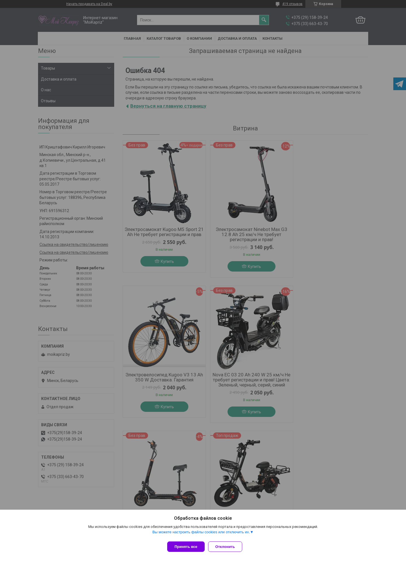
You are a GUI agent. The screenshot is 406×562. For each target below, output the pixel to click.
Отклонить (227, 547)
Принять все (186, 547)
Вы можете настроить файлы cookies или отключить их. (201, 534)
